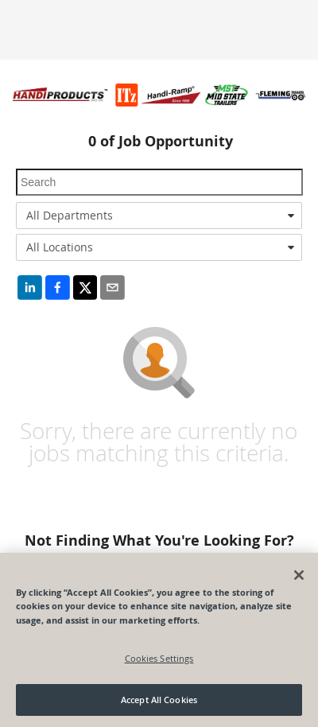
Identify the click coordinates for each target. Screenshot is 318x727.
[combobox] (159, 215)
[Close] (298, 575)
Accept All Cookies (159, 700)
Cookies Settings (159, 658)
